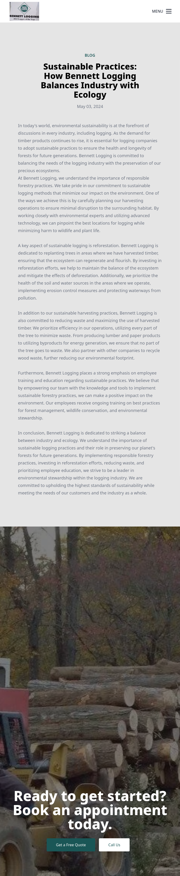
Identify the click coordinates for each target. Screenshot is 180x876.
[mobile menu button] (168, 11)
